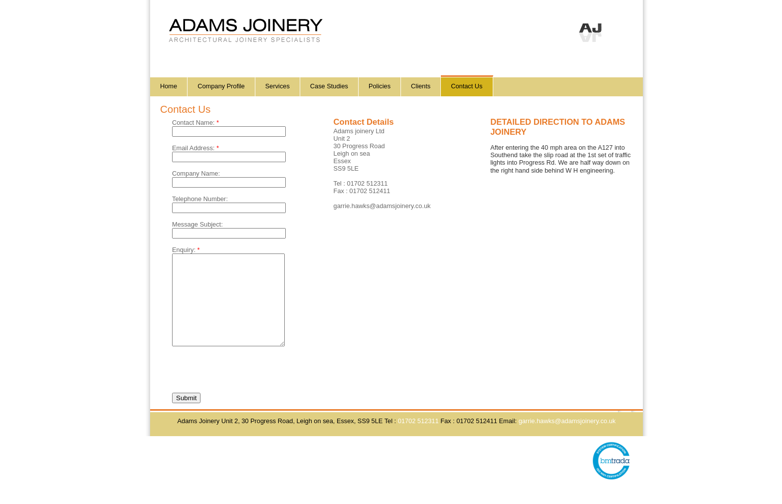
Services (277, 86)
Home (168, 86)
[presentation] (248, 383)
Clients (420, 86)
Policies (380, 86)
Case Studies (329, 86)
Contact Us (466, 86)
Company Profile (221, 86)
